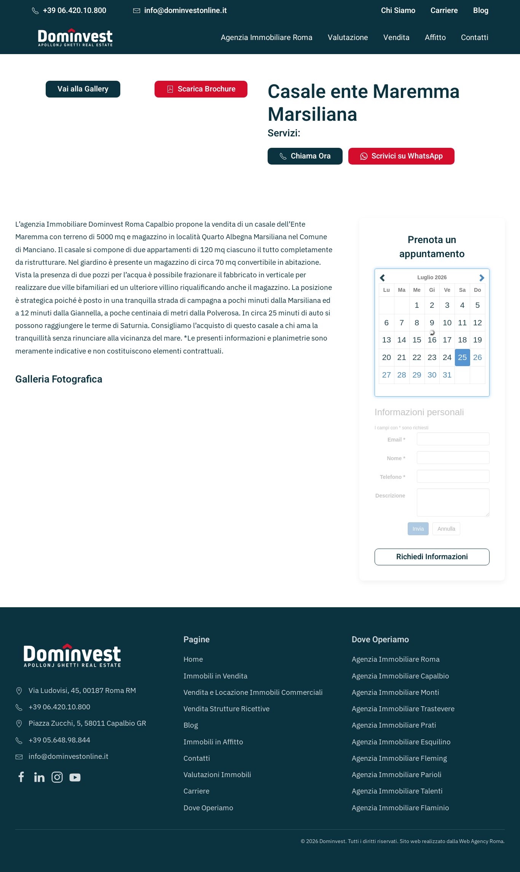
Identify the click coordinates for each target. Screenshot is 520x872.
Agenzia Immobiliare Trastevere (403, 708)
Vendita (396, 37)
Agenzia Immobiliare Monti (395, 692)
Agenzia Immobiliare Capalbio (400, 675)
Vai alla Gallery (82, 88)
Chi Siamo (398, 10)
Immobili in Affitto (213, 741)
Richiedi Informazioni (432, 556)
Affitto (435, 37)
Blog (480, 10)
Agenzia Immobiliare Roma (396, 659)
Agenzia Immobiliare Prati (394, 725)
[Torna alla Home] (75, 37)
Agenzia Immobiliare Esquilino (401, 741)
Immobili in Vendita (215, 675)
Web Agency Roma (481, 841)
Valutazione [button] (348, 37)
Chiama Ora (305, 156)
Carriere (444, 10)
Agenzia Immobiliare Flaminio (400, 807)
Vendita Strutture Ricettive (226, 708)
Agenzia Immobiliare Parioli (397, 774)
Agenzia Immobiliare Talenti (397, 790)
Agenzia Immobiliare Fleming (399, 758)
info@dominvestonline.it (180, 10)
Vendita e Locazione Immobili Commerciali (253, 692)
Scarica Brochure (201, 88)
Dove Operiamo (208, 807)
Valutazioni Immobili (217, 774)
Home (193, 659)
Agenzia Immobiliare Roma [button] (267, 37)
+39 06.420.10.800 (69, 10)
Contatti (474, 37)
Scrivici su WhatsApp (401, 156)
